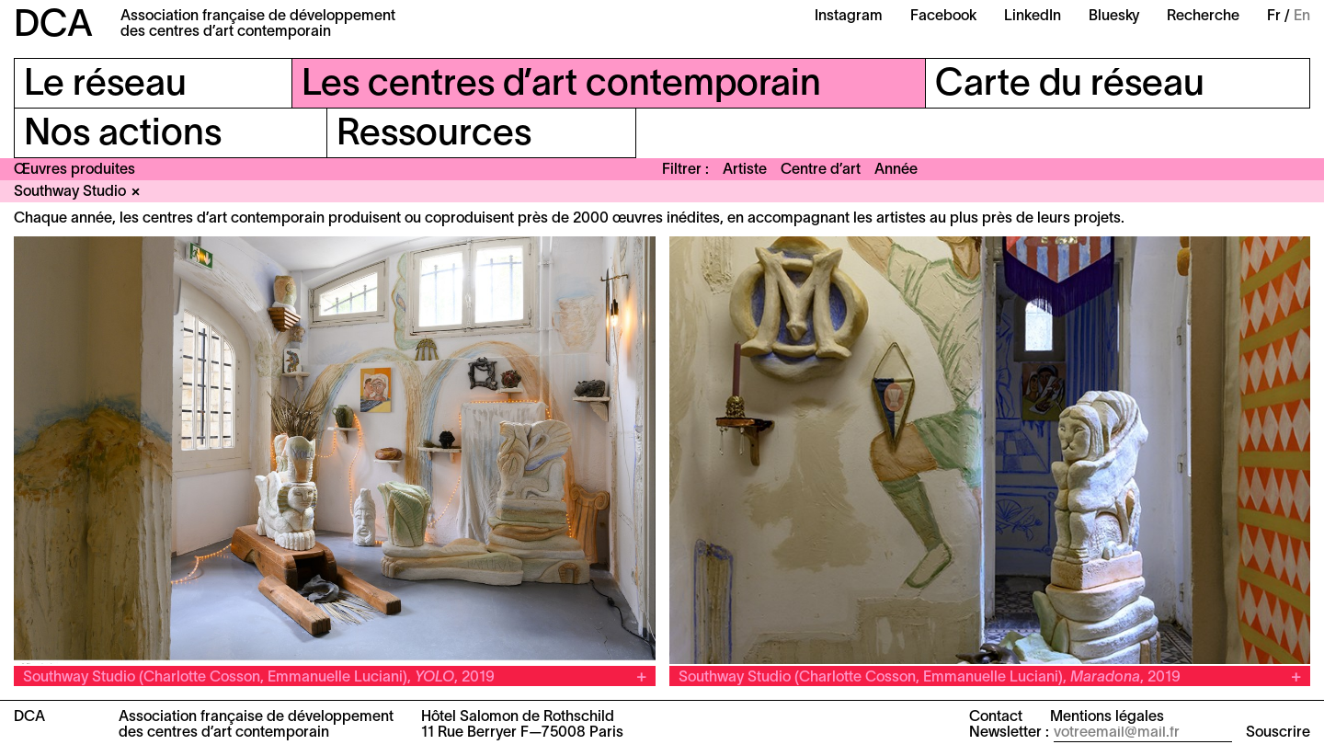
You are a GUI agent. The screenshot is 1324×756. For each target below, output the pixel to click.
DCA (53, 26)
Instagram (849, 16)
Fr (1274, 16)
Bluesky (1114, 16)
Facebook (943, 16)
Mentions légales (1107, 717)
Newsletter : (1009, 733)
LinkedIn (1032, 16)
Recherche (1203, 16)
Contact (995, 717)
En (1302, 16)
